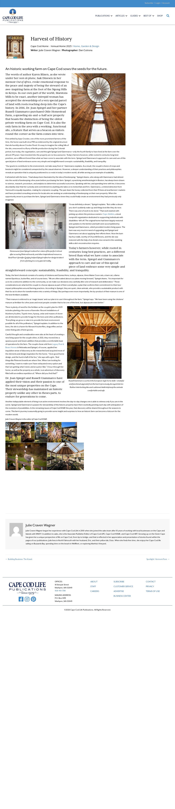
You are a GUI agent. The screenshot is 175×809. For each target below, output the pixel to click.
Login (157, 3)
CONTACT (151, 581)
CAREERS (94, 591)
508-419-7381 (60, 591)
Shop (160, 16)
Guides (134, 16)
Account (166, 3)
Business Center (122, 596)
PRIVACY (150, 586)
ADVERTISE (119, 591)
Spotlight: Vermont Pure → (158, 559)
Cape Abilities (109, 214)
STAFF (93, 586)
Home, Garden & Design (86, 46)
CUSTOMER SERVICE (123, 586)
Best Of (147, 16)
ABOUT (93, 581)
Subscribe (149, 3)
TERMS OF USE (153, 591)
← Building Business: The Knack (18, 559)
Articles (119, 16)
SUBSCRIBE (119, 581)
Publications (102, 16)
